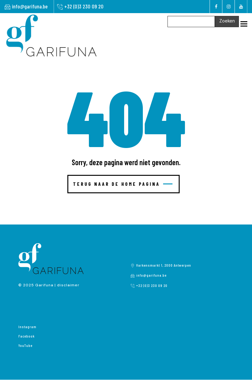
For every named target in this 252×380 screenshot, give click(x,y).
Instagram (27, 326)
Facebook (26, 336)
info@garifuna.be (30, 6)
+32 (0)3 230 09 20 (84, 6)
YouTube (25, 345)
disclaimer (68, 285)
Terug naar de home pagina (122, 184)
